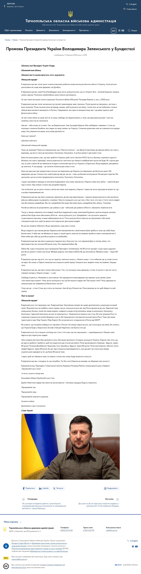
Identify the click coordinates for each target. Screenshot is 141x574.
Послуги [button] (28, 31)
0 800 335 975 (88, 530)
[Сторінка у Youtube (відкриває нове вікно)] (123, 30)
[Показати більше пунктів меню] (90, 30)
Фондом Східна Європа (20, 543)
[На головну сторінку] (70, 18)
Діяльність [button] (40, 31)
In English (133, 4)
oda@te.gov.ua (111, 530)
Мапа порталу (11, 522)
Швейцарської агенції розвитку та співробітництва (49, 551)
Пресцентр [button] (84, 31)
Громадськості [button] (69, 31)
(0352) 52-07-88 (66, 530)
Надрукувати (112, 488)
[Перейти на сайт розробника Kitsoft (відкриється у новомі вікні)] (118, 565)
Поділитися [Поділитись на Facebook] (30, 488)
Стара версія (132, 9)
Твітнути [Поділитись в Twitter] (59, 488)
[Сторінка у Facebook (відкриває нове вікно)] (119, 30)
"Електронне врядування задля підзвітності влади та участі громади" (37, 549)
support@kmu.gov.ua (19, 559)
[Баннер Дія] (113, 30)
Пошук (134, 31)
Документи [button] (54, 31)
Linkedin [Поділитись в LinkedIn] (45, 488)
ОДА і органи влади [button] (12, 31)
